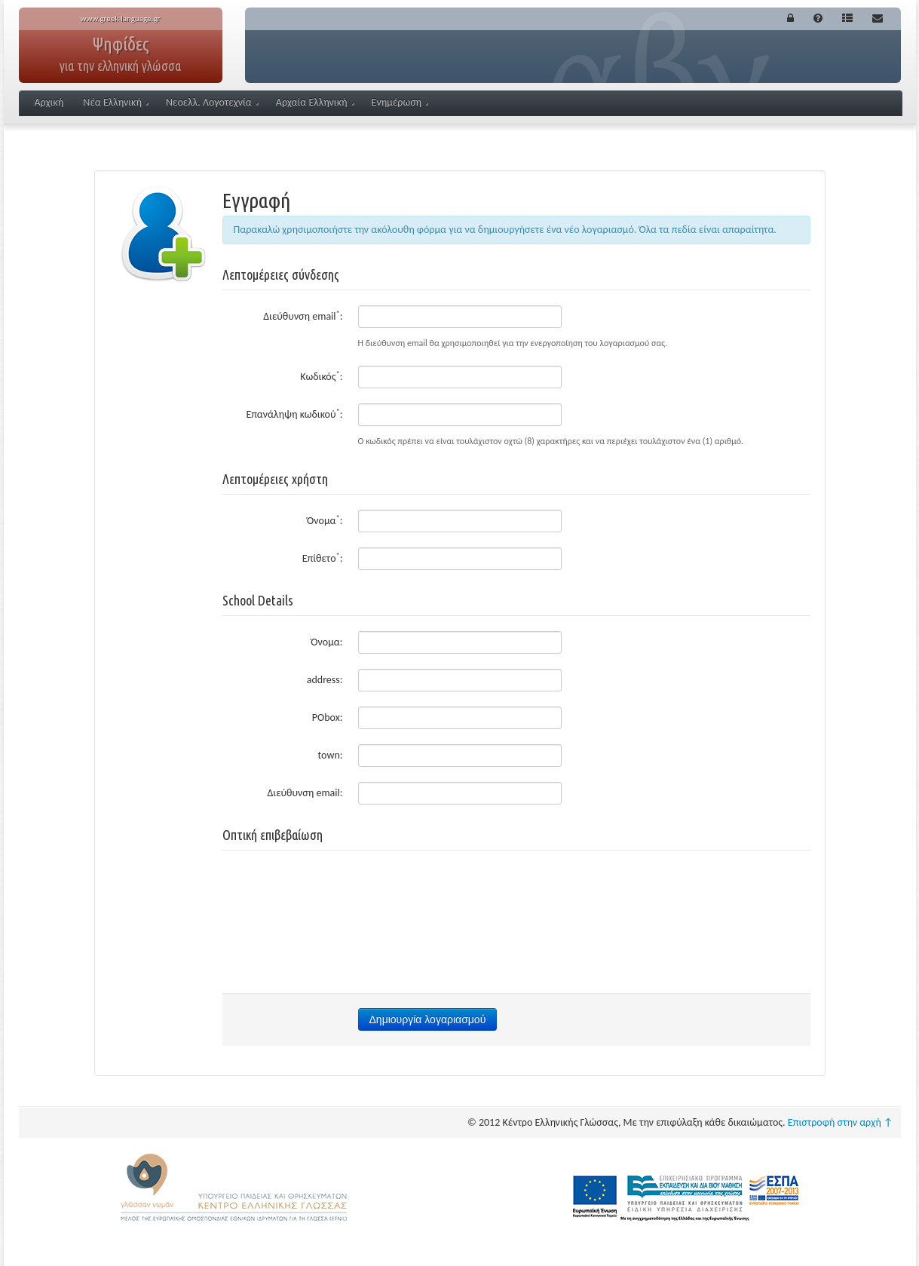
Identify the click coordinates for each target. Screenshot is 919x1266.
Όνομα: (325, 520)
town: (330, 755)
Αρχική (49, 102)
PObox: (327, 717)
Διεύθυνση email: (302, 315)
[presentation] (516, 895)
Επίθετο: (322, 557)
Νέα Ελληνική (116, 102)
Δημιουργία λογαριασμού (427, 1019)
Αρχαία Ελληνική (315, 102)
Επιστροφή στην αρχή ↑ (840, 1122)
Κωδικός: (321, 376)
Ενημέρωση (400, 102)
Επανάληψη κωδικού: (294, 413)
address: (325, 679)
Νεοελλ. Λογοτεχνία (212, 102)
